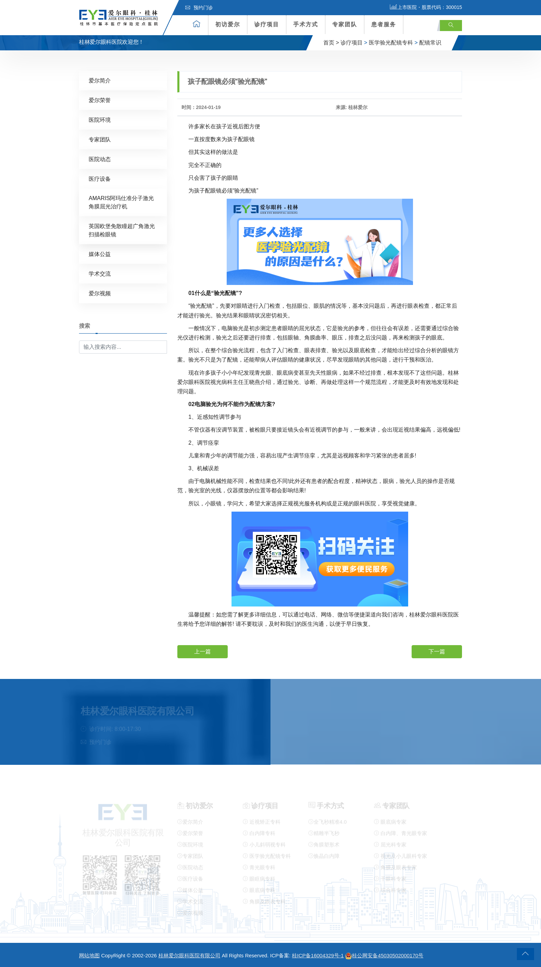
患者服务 (383, 24)
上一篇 (202, 651)
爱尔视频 (100, 293)
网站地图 (89, 955)
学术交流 (100, 273)
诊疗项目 (266, 24)
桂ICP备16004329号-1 (318, 955)
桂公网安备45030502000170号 (384, 955)
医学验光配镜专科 (391, 43)
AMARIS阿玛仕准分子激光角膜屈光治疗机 (121, 202)
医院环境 (100, 119)
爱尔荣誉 (100, 100)
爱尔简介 (100, 80)
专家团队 (344, 24)
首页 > (331, 43)
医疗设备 (100, 178)
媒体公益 (100, 254)
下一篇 (437, 651)
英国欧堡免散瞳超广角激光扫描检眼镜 (122, 230)
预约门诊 (199, 7)
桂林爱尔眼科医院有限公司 (189, 955)
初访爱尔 (227, 24)
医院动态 (100, 159)
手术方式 (305, 24)
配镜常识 (430, 43)
